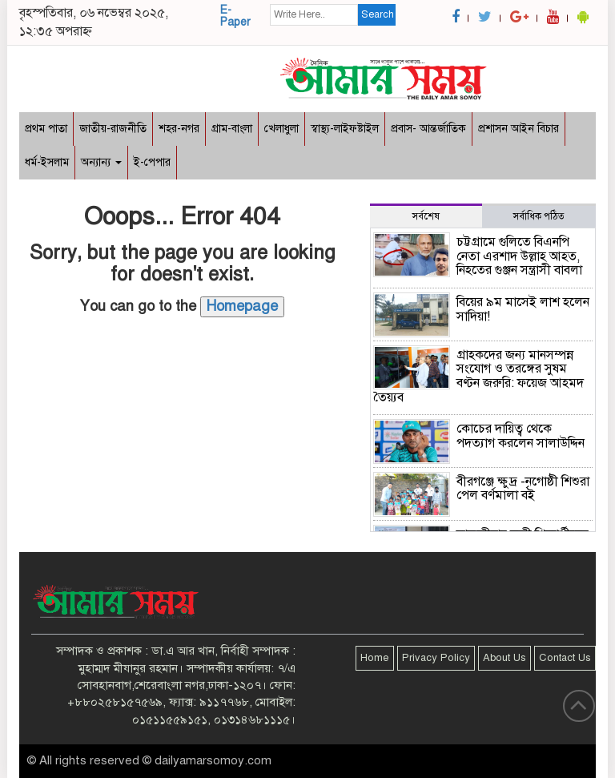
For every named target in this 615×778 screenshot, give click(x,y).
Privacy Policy (436, 657)
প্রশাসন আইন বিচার (518, 128)
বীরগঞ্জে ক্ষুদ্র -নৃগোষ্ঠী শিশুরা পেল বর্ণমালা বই (522, 489)
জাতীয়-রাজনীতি (113, 128)
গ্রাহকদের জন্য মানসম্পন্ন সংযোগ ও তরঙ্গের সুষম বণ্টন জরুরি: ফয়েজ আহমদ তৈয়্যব (478, 376)
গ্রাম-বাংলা (231, 128)
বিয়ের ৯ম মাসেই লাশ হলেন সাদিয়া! (522, 309)
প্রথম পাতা (46, 128)
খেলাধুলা (281, 128)
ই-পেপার (152, 162)
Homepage (242, 306)
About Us (504, 657)
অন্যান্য (101, 162)
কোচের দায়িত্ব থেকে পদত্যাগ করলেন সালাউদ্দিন (520, 436)
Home (374, 657)
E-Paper (235, 16)
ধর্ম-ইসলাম (47, 162)
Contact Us (565, 657)
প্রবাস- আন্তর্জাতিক (428, 128)
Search (377, 14)
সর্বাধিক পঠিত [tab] (539, 216)
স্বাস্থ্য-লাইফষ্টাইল (345, 128)
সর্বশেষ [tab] (426, 216)
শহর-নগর (179, 128)
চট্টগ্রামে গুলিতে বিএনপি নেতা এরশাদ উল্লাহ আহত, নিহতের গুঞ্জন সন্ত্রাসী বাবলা (519, 256)
